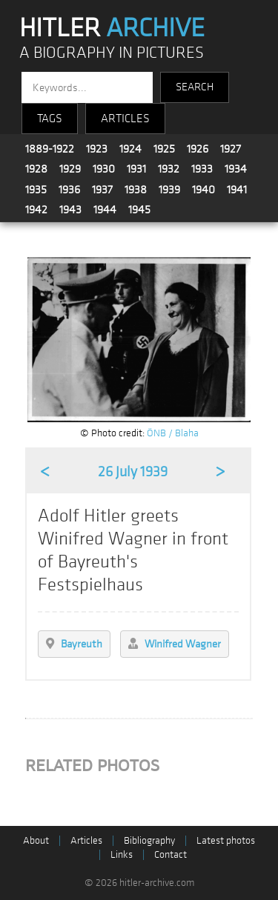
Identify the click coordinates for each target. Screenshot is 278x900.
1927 (230, 148)
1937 (102, 189)
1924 (130, 148)
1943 (70, 209)
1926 (197, 148)
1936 (69, 189)
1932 (168, 168)
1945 (139, 209)
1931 (136, 168)
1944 (104, 209)
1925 (164, 148)
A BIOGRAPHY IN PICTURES (111, 53)
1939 (169, 189)
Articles (86, 840)
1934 (236, 168)
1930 (104, 168)
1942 (36, 209)
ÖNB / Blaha (173, 433)
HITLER (112, 28)
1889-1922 (49, 148)
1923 (96, 148)
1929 (70, 168)
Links (121, 854)
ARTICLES (125, 118)
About (36, 840)
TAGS (49, 118)
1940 (203, 189)
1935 (36, 189)
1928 (36, 168)
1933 (202, 168)
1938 (136, 189)
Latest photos (225, 840)
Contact (170, 854)
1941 (237, 189)
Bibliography (149, 840)
